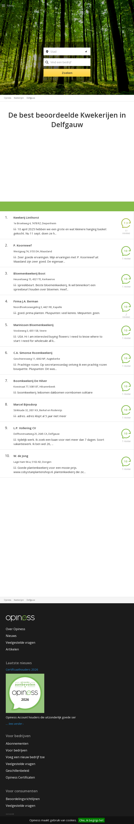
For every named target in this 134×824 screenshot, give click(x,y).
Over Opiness (15, 629)
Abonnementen (17, 743)
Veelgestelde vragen (20, 642)
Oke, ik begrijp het (91, 820)
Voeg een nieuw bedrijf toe (25, 757)
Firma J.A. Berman (25, 301)
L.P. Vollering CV (24, 428)
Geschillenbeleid (17, 770)
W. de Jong (20, 456)
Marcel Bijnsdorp (25, 404)
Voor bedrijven (16, 750)
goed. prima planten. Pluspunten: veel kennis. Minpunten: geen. (59, 313)
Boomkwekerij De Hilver (30, 381)
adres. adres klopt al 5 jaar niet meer (42, 416)
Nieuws (11, 636)
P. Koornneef (22, 245)
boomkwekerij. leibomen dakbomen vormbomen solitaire (55, 392)
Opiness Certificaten (20, 777)
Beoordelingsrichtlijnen (23, 799)
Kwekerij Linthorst (26, 217)
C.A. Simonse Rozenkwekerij (32, 353)
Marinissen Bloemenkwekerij (33, 325)
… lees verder (14, 723)
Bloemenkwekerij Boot (29, 273)
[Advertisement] (67, 158)
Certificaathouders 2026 (22, 669)
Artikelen (12, 649)
